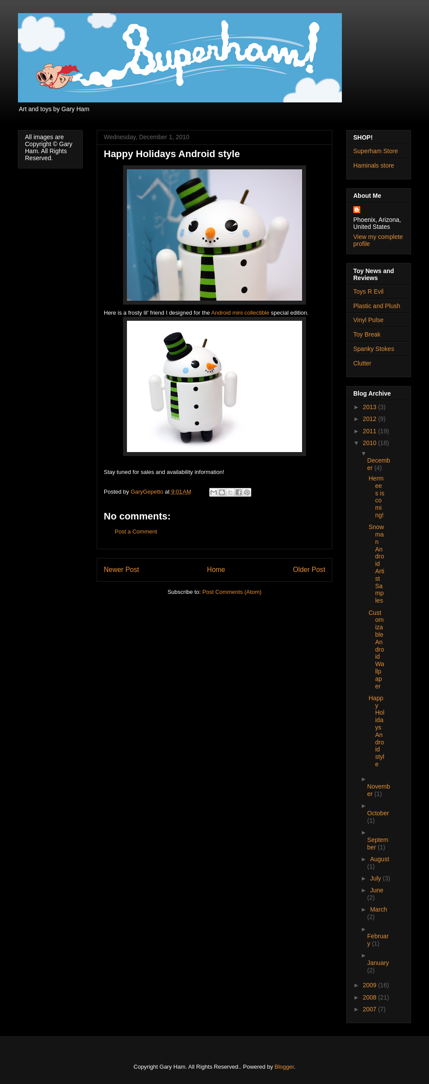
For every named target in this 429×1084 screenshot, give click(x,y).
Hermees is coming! (376, 497)
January (378, 962)
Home (216, 569)
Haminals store (373, 165)
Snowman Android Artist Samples (376, 563)
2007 (370, 1009)
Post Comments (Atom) (231, 592)
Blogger (284, 1066)
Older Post (309, 569)
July (376, 878)
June (376, 890)
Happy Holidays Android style (376, 731)
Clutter (362, 363)
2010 (370, 442)
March (378, 909)
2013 (370, 406)
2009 (370, 985)
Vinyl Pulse (368, 319)
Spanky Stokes (373, 348)
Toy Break (366, 334)
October (378, 813)
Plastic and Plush (376, 305)
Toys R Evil (368, 291)
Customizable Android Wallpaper (376, 649)
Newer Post (121, 569)
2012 (370, 418)
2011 (370, 431)
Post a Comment (136, 531)
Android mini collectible (240, 312)
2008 (370, 997)
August (379, 859)
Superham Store (375, 150)
